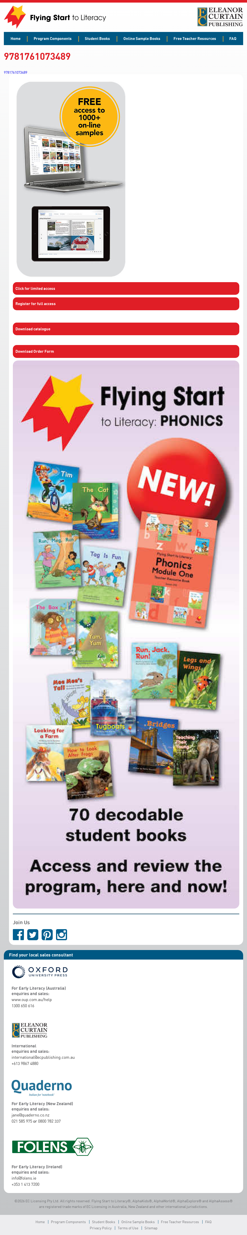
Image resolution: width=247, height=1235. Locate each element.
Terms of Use (128, 1228)
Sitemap (151, 1228)
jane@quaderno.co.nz (30, 1115)
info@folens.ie (24, 1178)
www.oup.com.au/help (32, 999)
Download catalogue (32, 328)
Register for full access (35, 303)
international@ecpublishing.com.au (43, 1057)
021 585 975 (22, 1121)
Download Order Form (34, 351)
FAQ (232, 38)
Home (16, 38)
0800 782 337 (49, 1121)
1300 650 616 (23, 1005)
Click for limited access (35, 288)
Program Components (53, 38)
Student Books (97, 38)
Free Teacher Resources (194, 38)
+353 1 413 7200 (25, 1184)
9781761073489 (15, 72)
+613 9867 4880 (25, 1063)
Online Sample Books (141, 38)
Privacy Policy (101, 1228)
